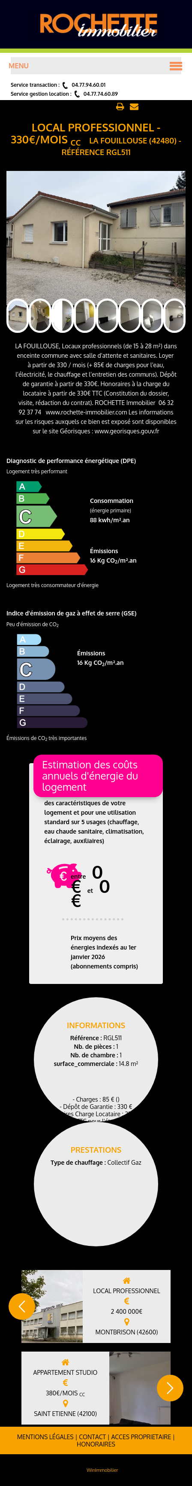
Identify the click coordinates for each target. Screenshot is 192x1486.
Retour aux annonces (82, 107)
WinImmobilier (102, 1470)
